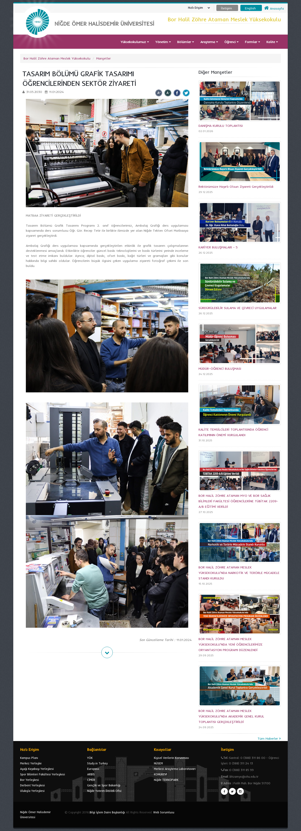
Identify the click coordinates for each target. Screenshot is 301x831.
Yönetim (163, 42)
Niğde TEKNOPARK (166, 780)
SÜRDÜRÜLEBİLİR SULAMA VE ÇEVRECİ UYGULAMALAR (238, 308)
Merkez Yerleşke (31, 763)
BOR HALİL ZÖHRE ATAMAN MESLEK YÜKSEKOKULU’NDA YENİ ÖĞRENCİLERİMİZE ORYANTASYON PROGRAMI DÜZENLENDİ (231, 644)
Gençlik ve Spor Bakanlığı (103, 785)
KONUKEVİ (160, 774)
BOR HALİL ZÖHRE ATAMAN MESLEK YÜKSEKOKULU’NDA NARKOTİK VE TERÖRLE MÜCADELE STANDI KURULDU (239, 572)
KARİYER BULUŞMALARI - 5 (218, 247)
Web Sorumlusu (163, 812)
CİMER (91, 780)
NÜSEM (158, 763)
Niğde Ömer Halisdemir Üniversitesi (35, 814)
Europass (93, 769)
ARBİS (91, 774)
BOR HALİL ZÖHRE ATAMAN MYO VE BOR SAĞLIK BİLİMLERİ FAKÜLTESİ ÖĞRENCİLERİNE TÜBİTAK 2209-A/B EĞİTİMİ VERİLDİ (238, 501)
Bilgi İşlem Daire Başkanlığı (107, 812)
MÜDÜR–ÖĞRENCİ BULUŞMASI (220, 369)
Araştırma (209, 42)
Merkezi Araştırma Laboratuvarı (175, 769)
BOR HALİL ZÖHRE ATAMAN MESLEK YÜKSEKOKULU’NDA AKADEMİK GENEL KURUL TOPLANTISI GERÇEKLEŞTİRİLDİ (231, 716)
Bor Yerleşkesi (29, 780)
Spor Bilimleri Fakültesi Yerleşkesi (42, 774)
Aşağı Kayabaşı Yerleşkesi (37, 769)
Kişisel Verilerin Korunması (171, 758)
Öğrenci (231, 42)
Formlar (252, 42)
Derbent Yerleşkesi (32, 785)
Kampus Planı (29, 758)
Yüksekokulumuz (135, 42)
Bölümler (185, 42)
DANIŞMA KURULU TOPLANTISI (221, 126)
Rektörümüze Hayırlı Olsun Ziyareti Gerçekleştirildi (236, 187)
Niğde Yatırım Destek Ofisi (104, 791)
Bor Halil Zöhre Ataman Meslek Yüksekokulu (57, 58)
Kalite (272, 42)
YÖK (90, 758)
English (250, 8)
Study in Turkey (97, 763)
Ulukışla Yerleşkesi (32, 791)
